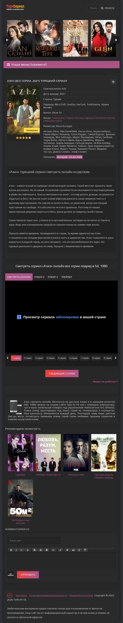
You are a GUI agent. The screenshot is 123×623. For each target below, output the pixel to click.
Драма (90, 117)
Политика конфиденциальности (48, 595)
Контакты (21, 595)
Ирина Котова (75, 117)
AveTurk (110, 117)
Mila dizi (49, 120)
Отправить (28, 574)
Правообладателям (81, 595)
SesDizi (100, 117)
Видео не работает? (105, 381)
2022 (59, 120)
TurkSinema (58, 117)
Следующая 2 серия (62, 373)
